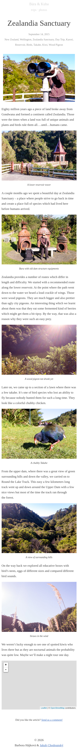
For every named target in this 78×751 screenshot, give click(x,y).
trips (33, 10)
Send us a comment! (52, 719)
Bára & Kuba (39, 4)
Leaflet (44, 708)
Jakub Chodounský (51, 745)
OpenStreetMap (57, 708)
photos (43, 10)
